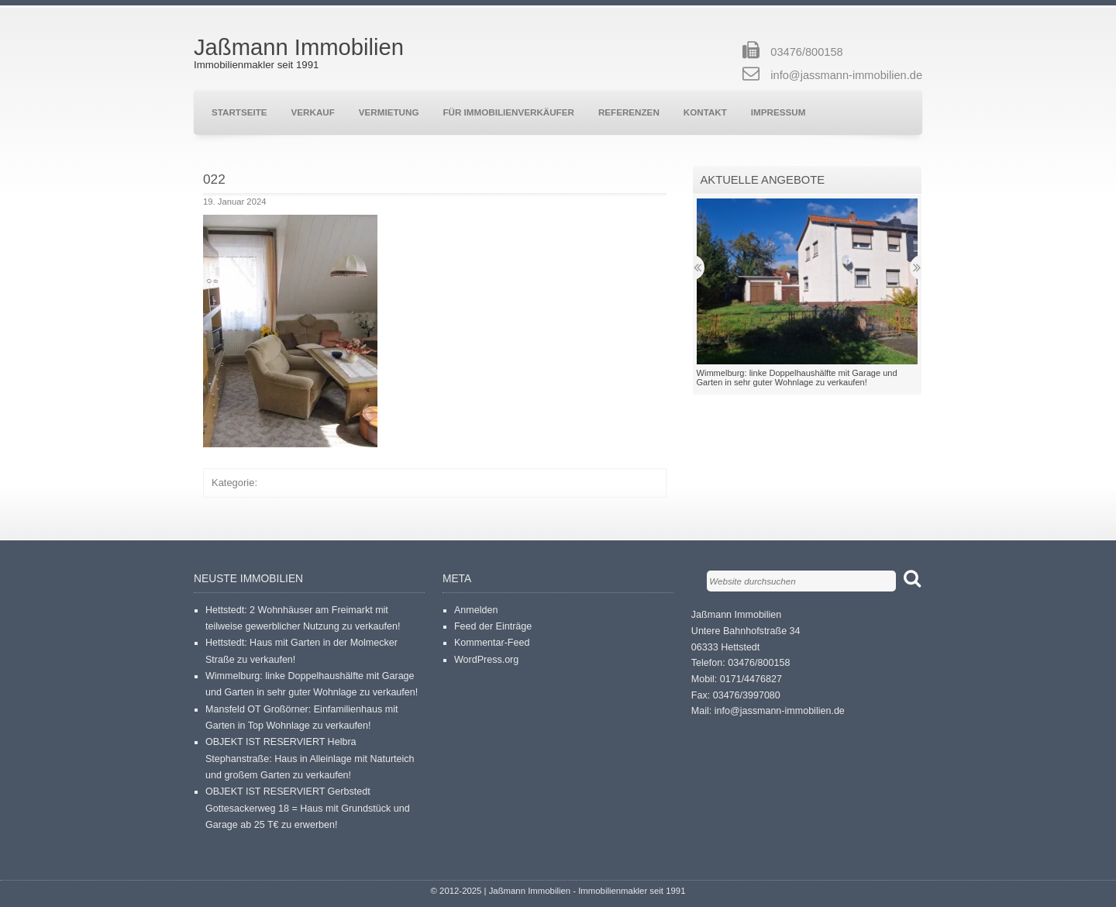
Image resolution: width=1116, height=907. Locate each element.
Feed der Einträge (493, 626)
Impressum (778, 112)
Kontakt (705, 112)
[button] (290, 331)
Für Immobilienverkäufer (508, 112)
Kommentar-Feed (492, 642)
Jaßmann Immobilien (299, 47)
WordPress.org (486, 659)
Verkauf (313, 112)
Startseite (239, 112)
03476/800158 (806, 52)
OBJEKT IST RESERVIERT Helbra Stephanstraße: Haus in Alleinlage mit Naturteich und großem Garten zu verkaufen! (310, 758)
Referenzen (629, 112)
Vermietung (389, 112)
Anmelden (476, 610)
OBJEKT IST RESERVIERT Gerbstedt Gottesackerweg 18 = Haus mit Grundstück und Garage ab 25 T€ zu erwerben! (307, 808)
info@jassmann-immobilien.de (846, 75)
